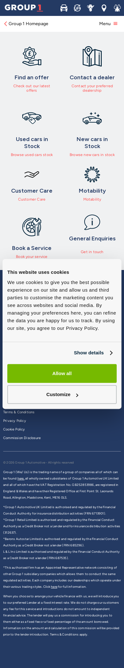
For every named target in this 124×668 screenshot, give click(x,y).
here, (20, 478)
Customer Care (32, 199)
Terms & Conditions (19, 412)
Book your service (31, 256)
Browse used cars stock (32, 155)
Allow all (62, 373)
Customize (62, 394)
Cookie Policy (14, 429)
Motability (92, 199)
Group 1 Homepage (25, 23)
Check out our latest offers (32, 88)
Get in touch (92, 252)
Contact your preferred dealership (92, 88)
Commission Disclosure (22, 438)
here (54, 587)
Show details (89, 352)
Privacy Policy (14, 421)
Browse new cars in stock (92, 155)
